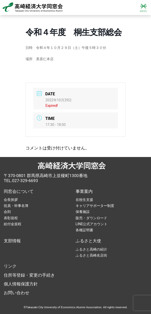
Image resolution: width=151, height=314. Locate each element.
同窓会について (19, 191)
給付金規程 (12, 224)
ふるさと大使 (88, 240)
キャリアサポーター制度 (95, 206)
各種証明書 (84, 230)
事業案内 (84, 191)
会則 (7, 212)
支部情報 (12, 240)
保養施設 (83, 212)
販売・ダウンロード (91, 218)
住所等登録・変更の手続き (29, 275)
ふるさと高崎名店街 (91, 255)
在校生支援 (84, 200)
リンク (10, 266)
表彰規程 (11, 218)
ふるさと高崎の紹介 (91, 249)
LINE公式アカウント (92, 224)
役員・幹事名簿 (16, 206)
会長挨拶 (11, 200)
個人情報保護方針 (21, 283)
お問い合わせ (16, 292)
